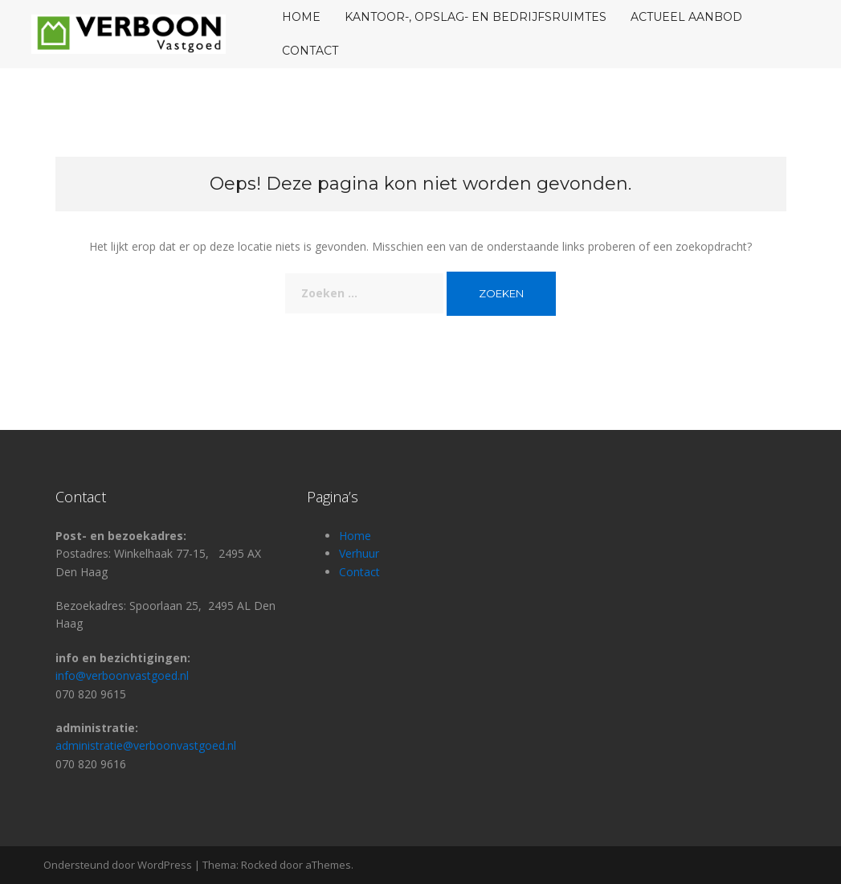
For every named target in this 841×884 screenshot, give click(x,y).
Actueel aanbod (686, 17)
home (301, 17)
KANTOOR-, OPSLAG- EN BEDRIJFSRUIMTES (475, 17)
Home (355, 535)
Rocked (259, 864)
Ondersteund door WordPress (117, 864)
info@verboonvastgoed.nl (122, 675)
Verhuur (359, 553)
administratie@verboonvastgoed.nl (145, 745)
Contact (310, 50)
